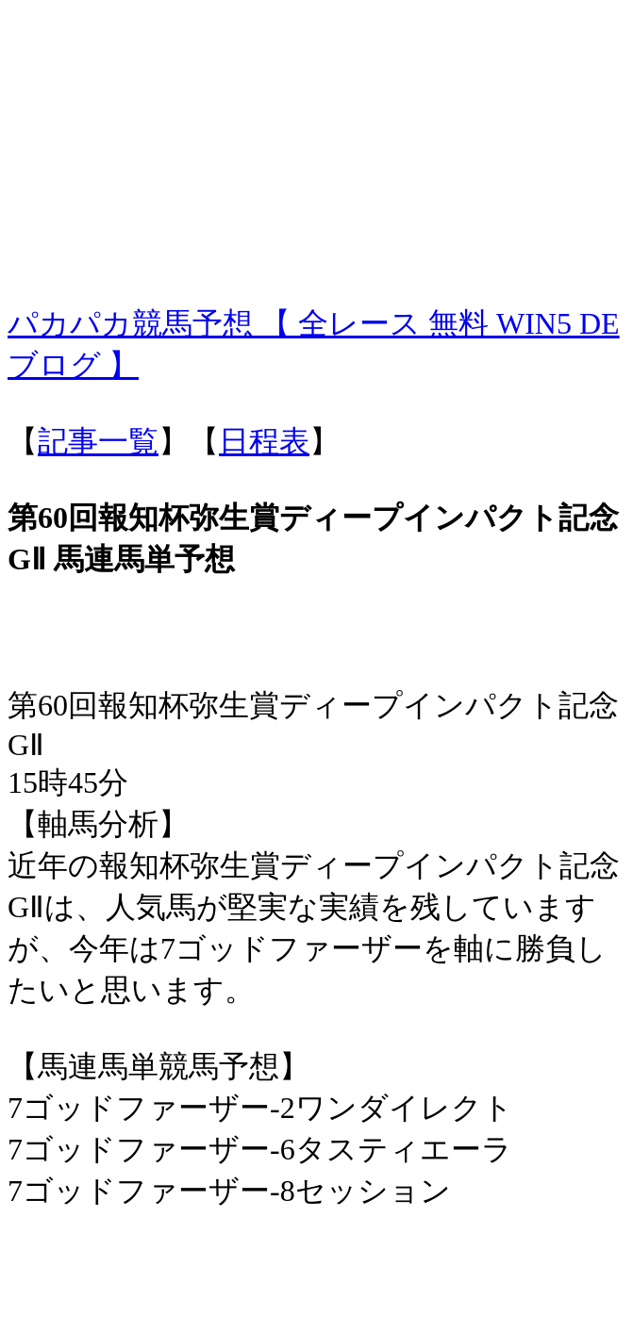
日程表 (264, 441)
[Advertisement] (316, 139)
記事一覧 (98, 441)
